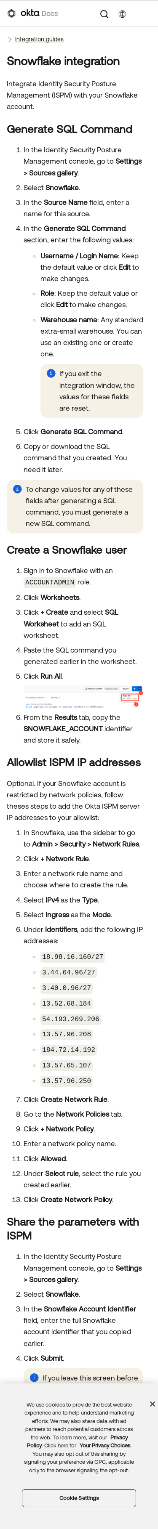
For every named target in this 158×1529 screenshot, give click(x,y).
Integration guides (39, 39)
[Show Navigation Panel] (146, 13)
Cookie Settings (79, 1498)
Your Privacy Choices (105, 1445)
